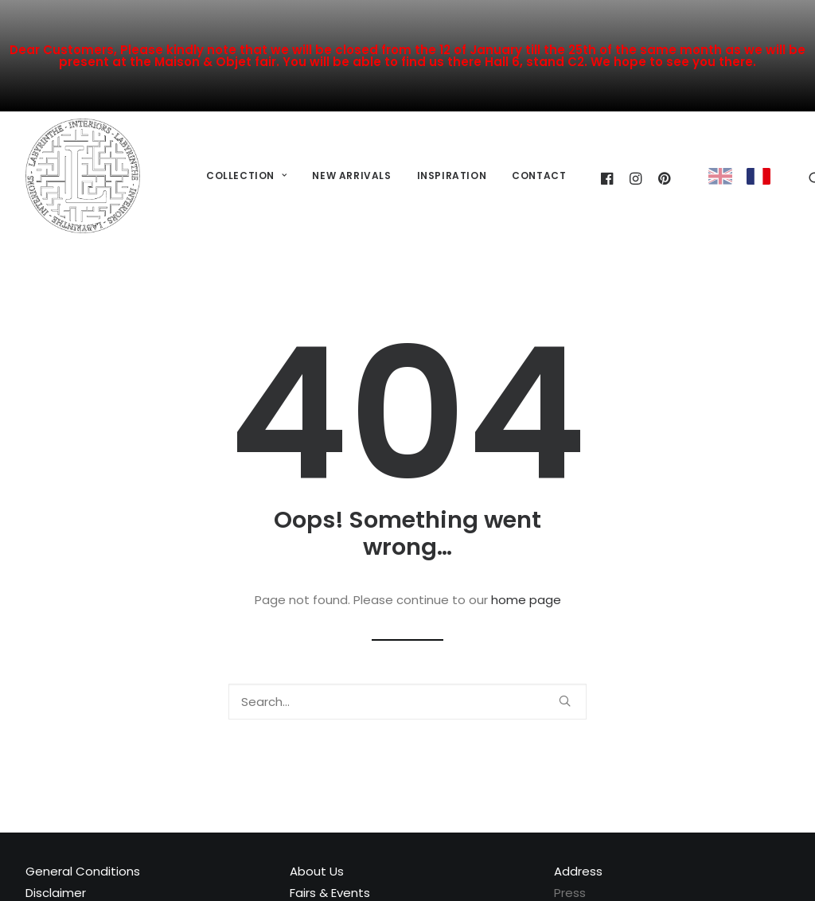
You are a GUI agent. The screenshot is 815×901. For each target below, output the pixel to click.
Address (578, 871)
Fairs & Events (330, 892)
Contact (539, 175)
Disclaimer (55, 892)
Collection (246, 175)
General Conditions (82, 871)
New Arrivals (351, 175)
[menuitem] (246, 176)
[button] (565, 701)
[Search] (407, 702)
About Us (317, 871)
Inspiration (452, 175)
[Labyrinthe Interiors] (82, 176)
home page (526, 599)
